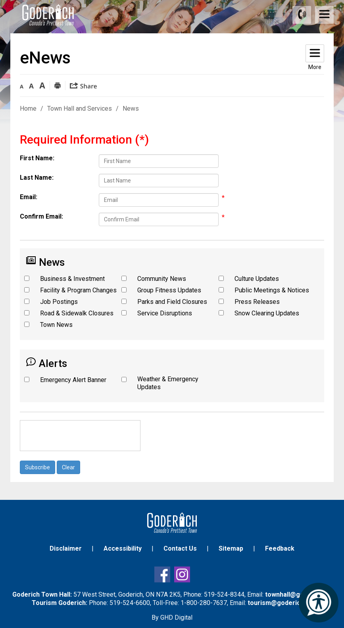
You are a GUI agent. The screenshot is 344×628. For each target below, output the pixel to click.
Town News (56, 324)
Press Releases (257, 301)
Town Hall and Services (79, 108)
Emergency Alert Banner (73, 380)
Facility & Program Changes (78, 290)
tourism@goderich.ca (280, 603)
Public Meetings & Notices (271, 290)
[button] (21, 85)
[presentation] (80, 435)
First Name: (37, 158)
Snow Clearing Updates (266, 313)
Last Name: (37, 177)
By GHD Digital (172, 617)
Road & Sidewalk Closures (76, 313)
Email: (28, 197)
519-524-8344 (224, 594)
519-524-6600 (130, 603)
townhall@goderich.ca (298, 594)
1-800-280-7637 (204, 603)
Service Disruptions (164, 313)
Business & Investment (72, 278)
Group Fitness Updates (169, 290)
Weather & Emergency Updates (167, 383)
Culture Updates (256, 278)
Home (28, 108)
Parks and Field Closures (172, 301)
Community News (161, 278)
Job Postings (59, 301)
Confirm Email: (41, 216)
